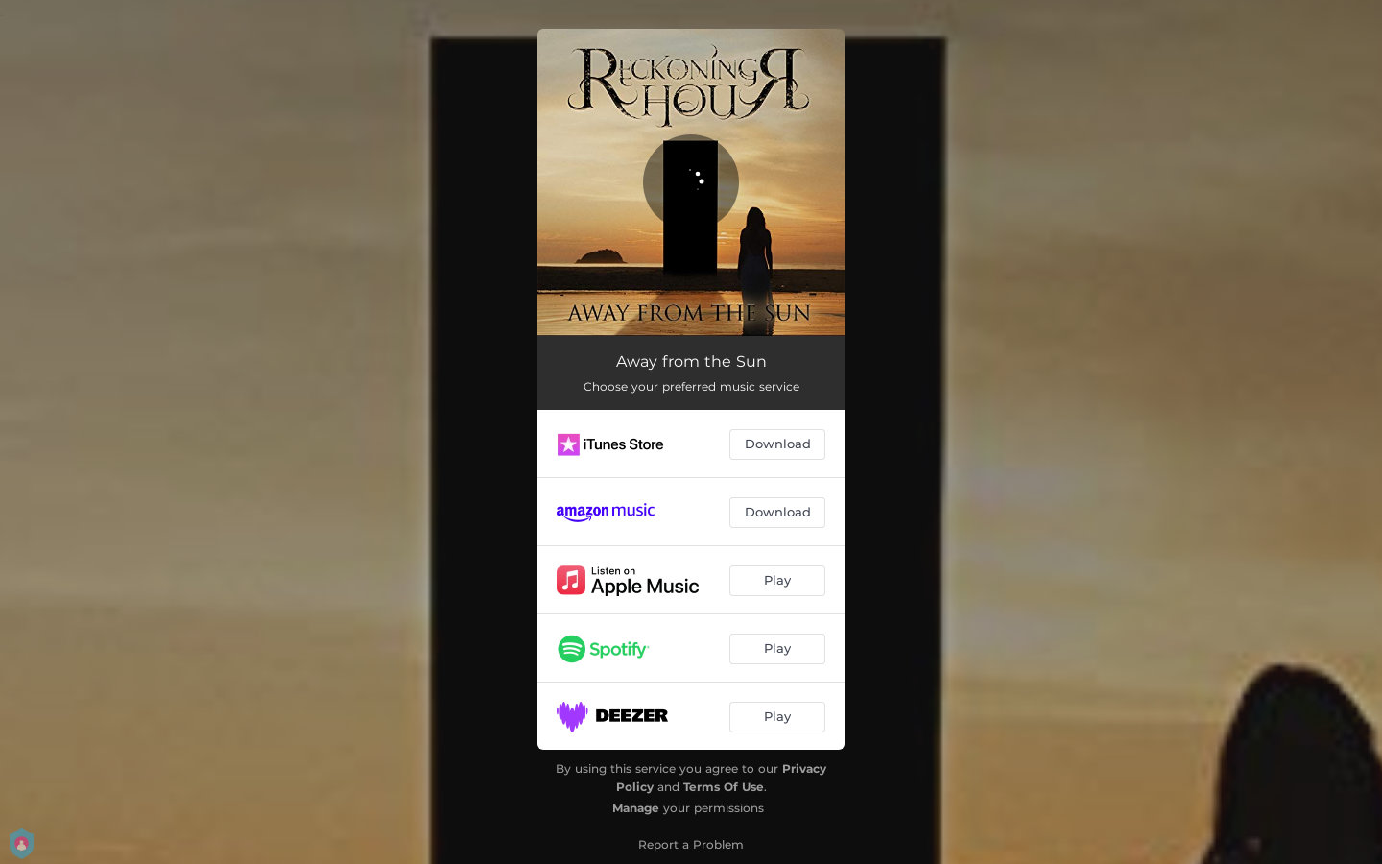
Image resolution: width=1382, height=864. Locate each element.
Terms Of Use (723, 787)
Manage (635, 808)
